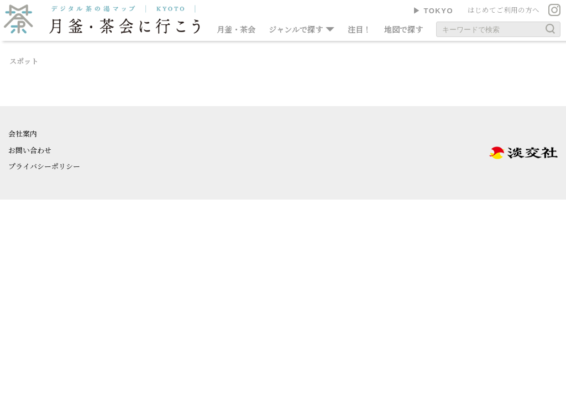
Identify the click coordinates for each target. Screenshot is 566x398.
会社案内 (22, 133)
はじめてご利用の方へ (503, 10)
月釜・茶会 (236, 29)
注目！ (359, 29)
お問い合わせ (29, 150)
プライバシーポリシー (44, 166)
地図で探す (403, 29)
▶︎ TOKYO (433, 11)
